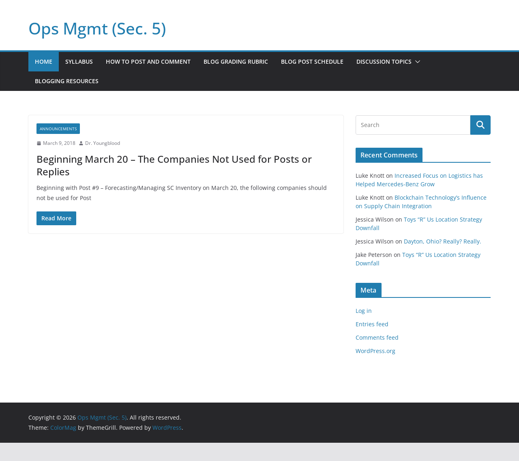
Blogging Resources (67, 81)
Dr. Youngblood (102, 143)
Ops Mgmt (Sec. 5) (97, 28)
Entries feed (372, 324)
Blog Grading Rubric (236, 61)
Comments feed (377, 337)
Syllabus (79, 61)
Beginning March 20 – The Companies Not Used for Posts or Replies (174, 165)
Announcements (58, 128)
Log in (364, 311)
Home (43, 61)
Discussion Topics (384, 61)
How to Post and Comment (148, 61)
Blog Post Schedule (312, 61)
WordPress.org (375, 351)
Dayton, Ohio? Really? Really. (442, 241)
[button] (416, 61)
